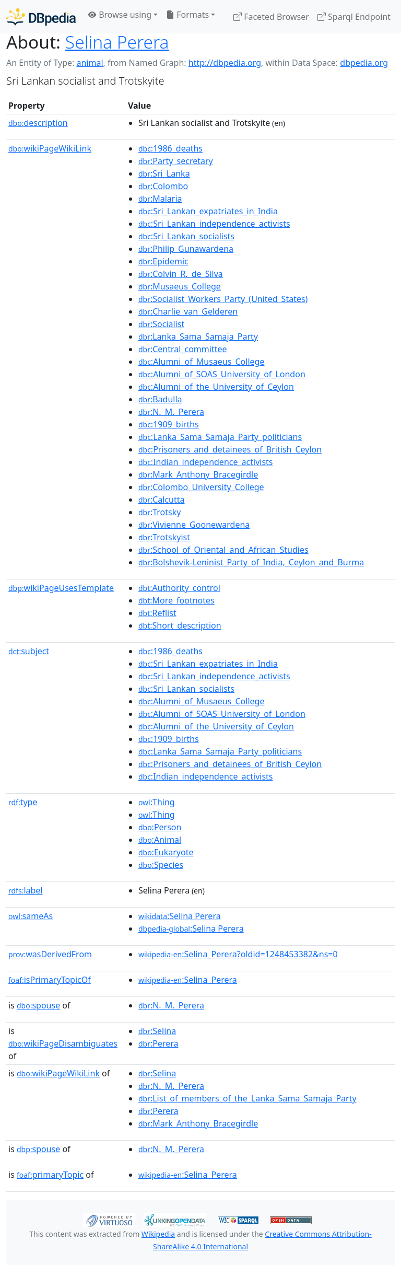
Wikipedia (158, 1234)
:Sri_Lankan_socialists (186, 236)
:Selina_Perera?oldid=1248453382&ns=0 (238, 954)
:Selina (157, 1031)
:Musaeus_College (179, 286)
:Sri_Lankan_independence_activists (214, 223)
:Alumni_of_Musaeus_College (201, 361)
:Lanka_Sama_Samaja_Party (198, 336)
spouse (38, 1005)
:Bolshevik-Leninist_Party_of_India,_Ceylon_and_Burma (251, 562)
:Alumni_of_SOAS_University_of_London (221, 374)
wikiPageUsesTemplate (61, 588)
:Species (160, 865)
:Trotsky (159, 512)
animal (89, 62)
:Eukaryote (166, 852)
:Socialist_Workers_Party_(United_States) (223, 299)
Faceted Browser (271, 16)
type (23, 802)
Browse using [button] (119, 14)
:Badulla (160, 399)
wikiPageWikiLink (49, 148)
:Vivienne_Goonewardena (194, 524)
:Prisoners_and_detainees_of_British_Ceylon (230, 449)
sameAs (30, 916)
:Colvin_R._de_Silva (180, 274)
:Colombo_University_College (201, 487)
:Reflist (157, 613)
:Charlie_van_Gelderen (188, 311)
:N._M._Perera (171, 411)
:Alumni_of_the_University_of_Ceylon (216, 386)
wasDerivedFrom (50, 954)
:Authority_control (179, 588)
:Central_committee (182, 349)
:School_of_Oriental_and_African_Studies (223, 549)
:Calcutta (161, 499)
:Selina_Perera (187, 979)
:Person (160, 827)
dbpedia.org (364, 62)
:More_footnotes (176, 600)
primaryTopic (50, 1174)
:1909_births (168, 424)
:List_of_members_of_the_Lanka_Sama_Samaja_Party (247, 1098)
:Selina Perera (179, 916)
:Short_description (179, 625)
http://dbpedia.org (224, 62)
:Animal (159, 839)
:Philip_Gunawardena (185, 248)
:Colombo (163, 186)
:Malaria (160, 198)
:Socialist (161, 324)
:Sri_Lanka (164, 173)
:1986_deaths (170, 148)
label (25, 890)
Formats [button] (187, 14)
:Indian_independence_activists (205, 462)
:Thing (156, 802)
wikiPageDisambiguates (62, 1043)
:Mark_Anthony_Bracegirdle (198, 474)
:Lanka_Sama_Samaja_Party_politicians (220, 437)
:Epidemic (163, 261)
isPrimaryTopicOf (49, 979)
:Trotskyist (164, 537)
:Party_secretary (175, 161)
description (38, 123)
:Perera (158, 1043)
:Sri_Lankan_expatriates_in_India (208, 211)
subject (28, 651)
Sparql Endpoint (354, 16)
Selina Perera (117, 42)
